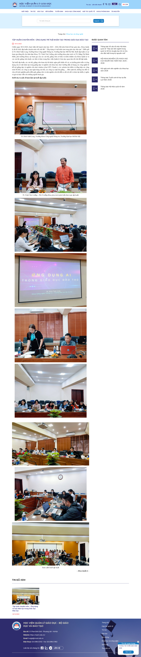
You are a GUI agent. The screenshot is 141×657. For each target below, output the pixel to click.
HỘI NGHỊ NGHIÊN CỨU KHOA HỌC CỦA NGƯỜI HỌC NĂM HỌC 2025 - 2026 (114, 61)
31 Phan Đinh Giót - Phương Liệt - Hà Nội (43, 631)
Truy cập (128, 652)
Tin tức (33, 11)
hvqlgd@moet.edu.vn (35, 638)
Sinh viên (105, 645)
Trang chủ (61, 34)
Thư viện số (106, 648)
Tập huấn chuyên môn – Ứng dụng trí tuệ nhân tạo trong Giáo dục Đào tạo (25, 608)
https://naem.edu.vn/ (37, 635)
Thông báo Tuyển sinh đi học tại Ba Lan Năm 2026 (113, 78)
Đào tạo (40, 11)
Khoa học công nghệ (73, 11)
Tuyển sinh (59, 11)
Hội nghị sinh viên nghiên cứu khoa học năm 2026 (115, 69)
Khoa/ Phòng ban (103, 11)
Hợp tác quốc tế (88, 11)
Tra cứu (88, 5)
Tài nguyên (115, 11)
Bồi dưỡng (49, 11)
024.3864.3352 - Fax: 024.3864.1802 (44, 642)
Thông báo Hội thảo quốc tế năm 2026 (113, 88)
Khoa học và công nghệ (110, 641)
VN (124, 4)
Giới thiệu (25, 11)
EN (127, 4)
